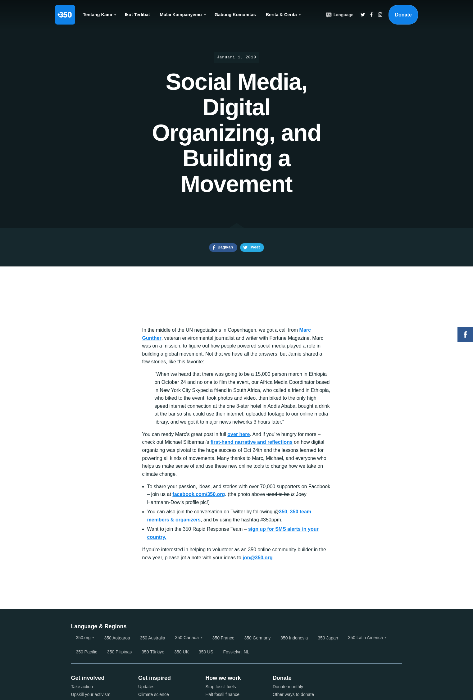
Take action (82, 686)
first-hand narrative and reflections (252, 442)
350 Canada (187, 637)
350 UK (181, 651)
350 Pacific (86, 651)
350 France (223, 637)
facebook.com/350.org (198, 494)
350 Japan (328, 637)
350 (283, 511)
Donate (403, 14)
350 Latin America (365, 637)
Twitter (362, 14)
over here (238, 434)
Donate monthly (288, 686)
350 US (206, 651)
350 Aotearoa (117, 637)
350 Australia (152, 637)
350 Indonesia (294, 637)
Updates (146, 686)
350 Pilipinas (119, 651)
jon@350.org (258, 557)
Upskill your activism (90, 694)
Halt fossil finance (222, 694)
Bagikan (225, 247)
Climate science (153, 694)
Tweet (254, 247)
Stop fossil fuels (220, 686)
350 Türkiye (153, 651)
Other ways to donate (293, 694)
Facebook (465, 334)
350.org (83, 637)
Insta (380, 14)
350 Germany (257, 637)
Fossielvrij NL (236, 651)
